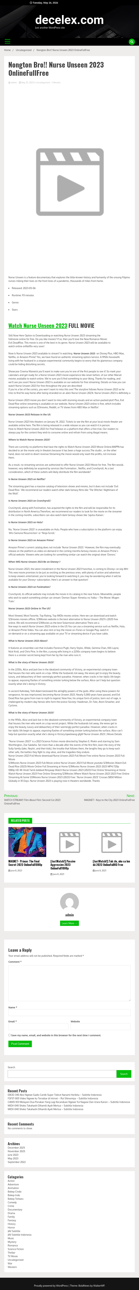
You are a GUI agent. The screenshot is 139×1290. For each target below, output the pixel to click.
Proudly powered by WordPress (51, 1285)
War (10, 1263)
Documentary (15, 1209)
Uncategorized (43, 82)
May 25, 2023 (26, 82)
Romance (13, 1245)
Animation (13, 1188)
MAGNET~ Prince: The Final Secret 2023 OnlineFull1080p (25, 863)
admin (12, 82)
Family (11, 1216)
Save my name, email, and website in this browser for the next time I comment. (56, 1035)
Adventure (13, 1184)
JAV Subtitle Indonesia (19, 1234)
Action (11, 1180)
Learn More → (69, 923)
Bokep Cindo (14, 1191)
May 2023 (13, 1158)
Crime (11, 1205)
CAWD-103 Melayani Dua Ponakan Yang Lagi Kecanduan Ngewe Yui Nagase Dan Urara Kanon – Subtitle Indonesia (69, 1102)
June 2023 (13, 1154)
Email (12, 1021)
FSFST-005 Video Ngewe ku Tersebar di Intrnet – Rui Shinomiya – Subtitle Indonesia (53, 1098)
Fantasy (12, 1220)
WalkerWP (98, 1285)
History (11, 1223)
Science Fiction (16, 1249)
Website (75, 1021)
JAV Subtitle (14, 1231)
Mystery (12, 1241)
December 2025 (16, 1147)
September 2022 (17, 1162)
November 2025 (16, 1151)
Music (11, 1238)
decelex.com (69, 20)
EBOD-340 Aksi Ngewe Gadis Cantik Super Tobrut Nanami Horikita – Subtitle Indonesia (55, 1094)
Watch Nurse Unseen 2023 (37, 325)
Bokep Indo (14, 1195)
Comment (15, 961)
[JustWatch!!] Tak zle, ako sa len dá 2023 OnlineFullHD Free (111, 863)
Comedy (12, 1202)
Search (11, 1067)
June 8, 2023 (15, 870)
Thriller (11, 1252)
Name (12, 1007)
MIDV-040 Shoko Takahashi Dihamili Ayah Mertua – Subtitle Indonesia (45, 1105)
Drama (11, 1213)
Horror (11, 1227)
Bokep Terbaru (15, 1198)
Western (12, 1267)
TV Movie (13, 1256)
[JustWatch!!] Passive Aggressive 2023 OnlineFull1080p (62, 864)
